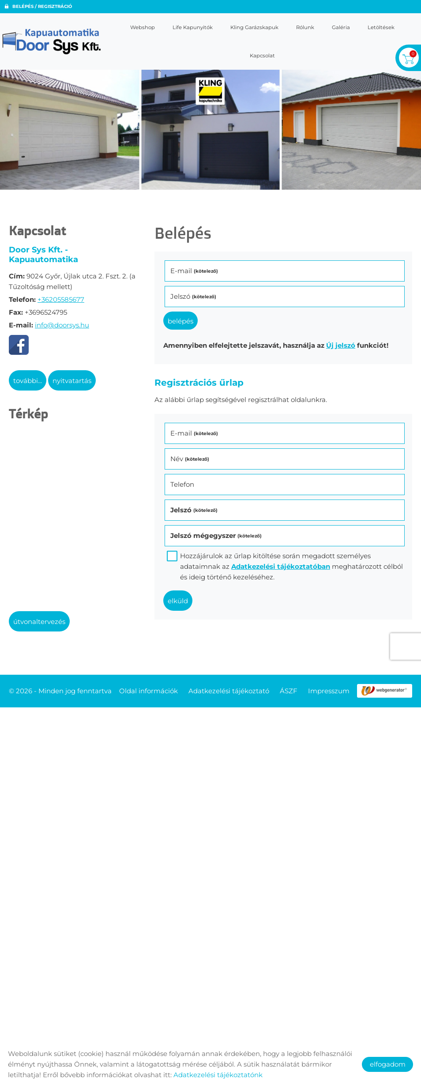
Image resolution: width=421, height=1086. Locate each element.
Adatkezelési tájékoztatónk (218, 1075)
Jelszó (193, 296)
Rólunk (305, 27)
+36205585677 (61, 299)
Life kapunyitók (193, 27)
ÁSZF (288, 691)
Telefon (182, 484)
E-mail (194, 271)
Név (189, 459)
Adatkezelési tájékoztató (228, 691)
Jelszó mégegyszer (216, 535)
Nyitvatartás (72, 380)
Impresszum (329, 691)
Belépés (180, 321)
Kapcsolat (262, 56)
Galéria (341, 27)
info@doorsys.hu (62, 325)
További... (27, 380)
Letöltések (381, 27)
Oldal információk (148, 691)
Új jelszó (340, 345)
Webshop (142, 27)
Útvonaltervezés (39, 621)
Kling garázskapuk (254, 27)
